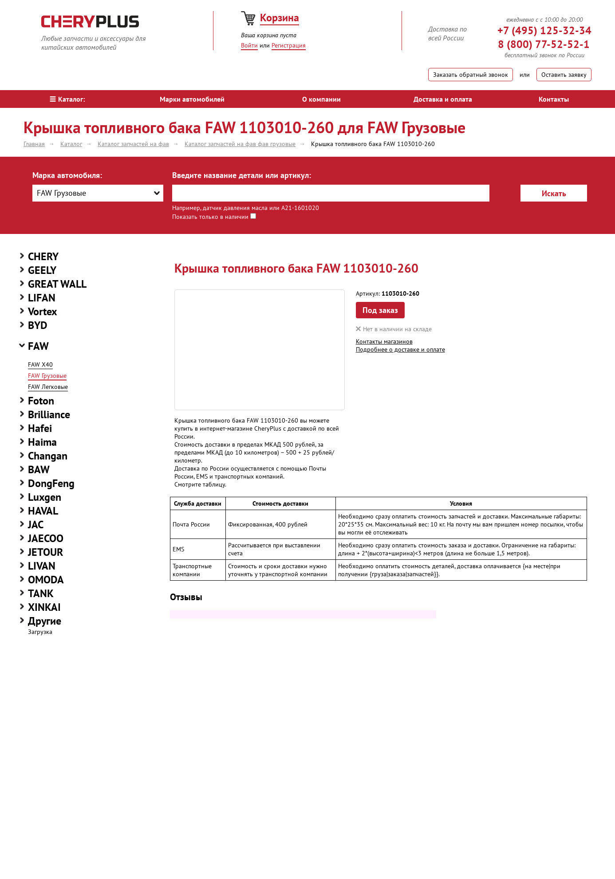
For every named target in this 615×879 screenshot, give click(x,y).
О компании (321, 99)
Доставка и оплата (443, 99)
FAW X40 (40, 364)
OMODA (46, 579)
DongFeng (51, 483)
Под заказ (380, 310)
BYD (37, 325)
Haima (42, 442)
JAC (35, 524)
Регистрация (289, 45)
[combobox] (97, 193)
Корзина (279, 17)
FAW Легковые (48, 387)
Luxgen (44, 497)
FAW (38, 346)
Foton (41, 401)
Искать (554, 193)
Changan (47, 456)
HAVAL (43, 511)
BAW (39, 469)
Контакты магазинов (384, 341)
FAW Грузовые (47, 376)
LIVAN (41, 566)
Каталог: (67, 99)
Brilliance (49, 414)
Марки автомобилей (192, 99)
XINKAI (44, 607)
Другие (44, 621)
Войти (249, 45)
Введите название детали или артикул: (241, 175)
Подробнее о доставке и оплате (400, 349)
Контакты (554, 99)
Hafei (40, 428)
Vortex (42, 311)
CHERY (43, 256)
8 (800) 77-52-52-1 (544, 44)
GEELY (42, 270)
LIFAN (41, 298)
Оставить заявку (564, 75)
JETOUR (45, 552)
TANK (41, 593)
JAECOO (45, 538)
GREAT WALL (57, 284)
